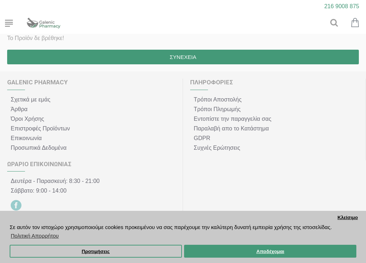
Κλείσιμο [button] (347, 217)
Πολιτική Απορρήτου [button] (35, 236)
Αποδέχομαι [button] (270, 251)
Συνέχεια (183, 57)
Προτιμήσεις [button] (95, 251)
